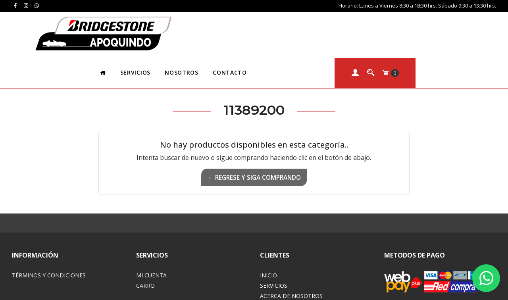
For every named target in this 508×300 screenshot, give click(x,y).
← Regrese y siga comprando (254, 131)
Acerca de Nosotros (291, 249)
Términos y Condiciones (49, 229)
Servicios (216, 25)
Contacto (310, 25)
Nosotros (262, 25)
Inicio (268, 229)
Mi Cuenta (151, 229)
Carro (145, 239)
